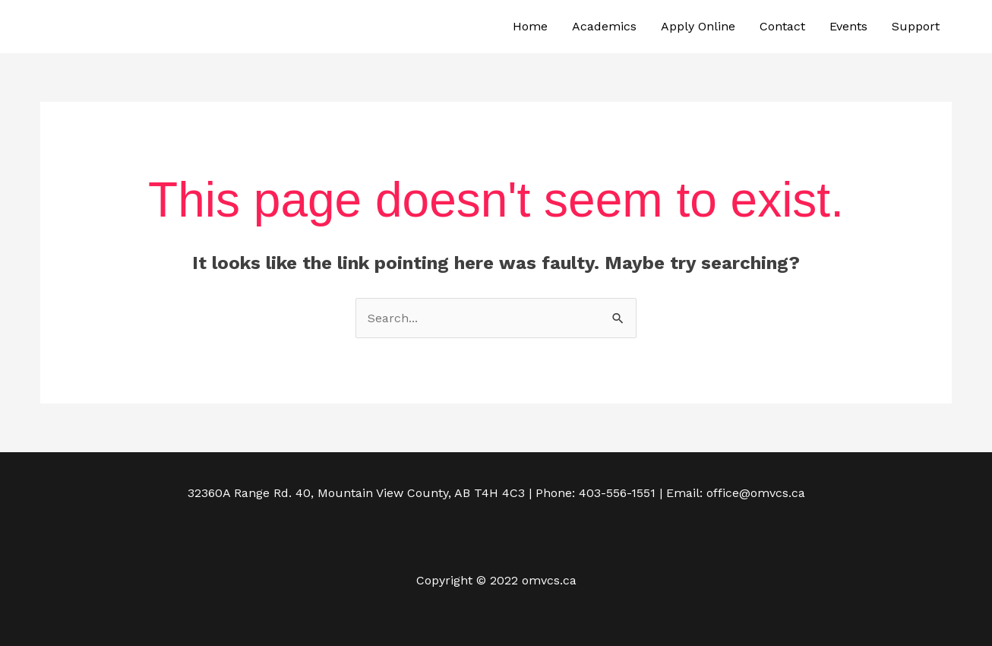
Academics (604, 26)
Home (530, 26)
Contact (782, 26)
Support (916, 26)
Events (848, 26)
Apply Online (698, 26)
